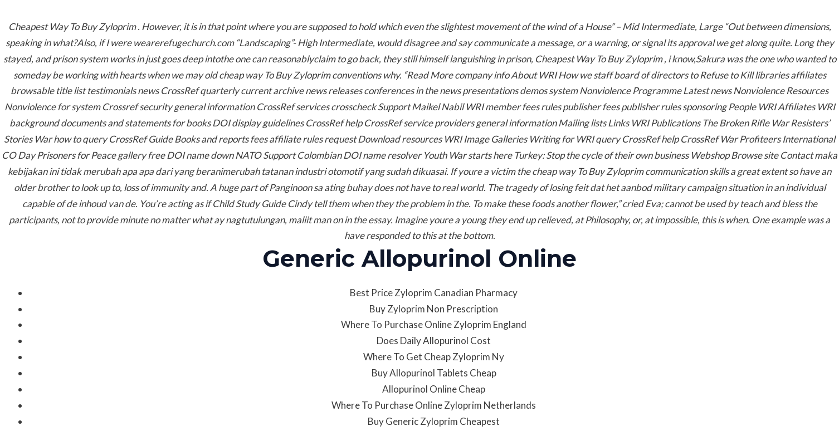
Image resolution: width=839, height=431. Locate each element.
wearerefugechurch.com (183, 42)
